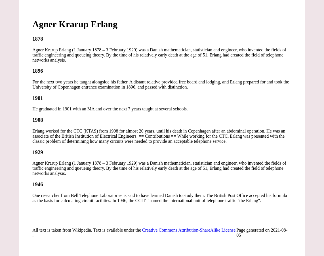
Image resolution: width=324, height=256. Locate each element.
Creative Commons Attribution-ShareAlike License (188, 230)
